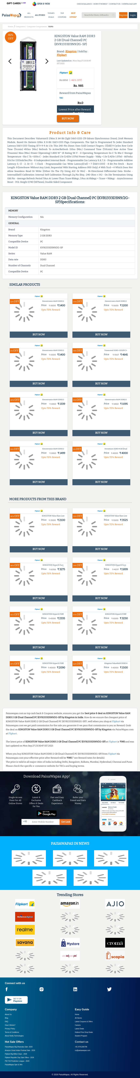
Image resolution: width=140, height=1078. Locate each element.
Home (77, 1014)
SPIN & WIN (41, 3)
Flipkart (62, 54)
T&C (61, 98)
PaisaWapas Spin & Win (13, 1065)
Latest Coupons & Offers (84, 1021)
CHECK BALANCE (84, 4)
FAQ (6, 1021)
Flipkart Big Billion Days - (16, 1054)
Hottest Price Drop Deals (84, 1032)
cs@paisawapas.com (82, 1050)
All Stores (78, 1018)
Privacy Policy (10, 1029)
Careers (78, 1025)
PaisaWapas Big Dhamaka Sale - (19, 1047)
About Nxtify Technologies (14, 1036)
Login (133, 15)
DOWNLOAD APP (129, 4)
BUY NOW (68, 118)
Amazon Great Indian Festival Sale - (20, 1050)
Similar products (24, 285)
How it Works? (10, 1025)
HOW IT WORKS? (101, 4)
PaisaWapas (64, 1074)
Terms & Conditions (12, 1032)
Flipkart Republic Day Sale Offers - (19, 1057)
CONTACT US (115, 4)
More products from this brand (37, 499)
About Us (8, 1014)
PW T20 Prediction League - (17, 1061)
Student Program (81, 1036)
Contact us (81, 1041)
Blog (6, 1018)
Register (123, 15)
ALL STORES (40, 15)
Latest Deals (79, 1029)
